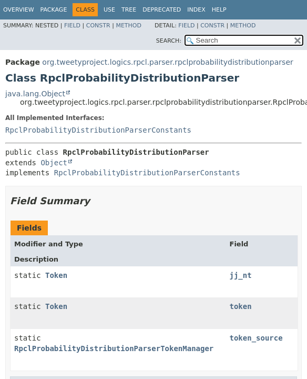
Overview (18, 9)
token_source (256, 338)
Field (72, 25)
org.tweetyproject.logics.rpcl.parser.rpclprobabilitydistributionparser (167, 62)
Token (56, 275)
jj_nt (241, 275)
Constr (98, 25)
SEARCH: (168, 40)
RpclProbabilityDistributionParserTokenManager (113, 348)
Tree (128, 9)
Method (128, 25)
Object (53, 162)
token (241, 306)
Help (219, 9)
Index (196, 9)
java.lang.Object (35, 93)
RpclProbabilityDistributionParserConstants (98, 130)
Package (53, 9)
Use (109, 9)
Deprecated (161, 9)
